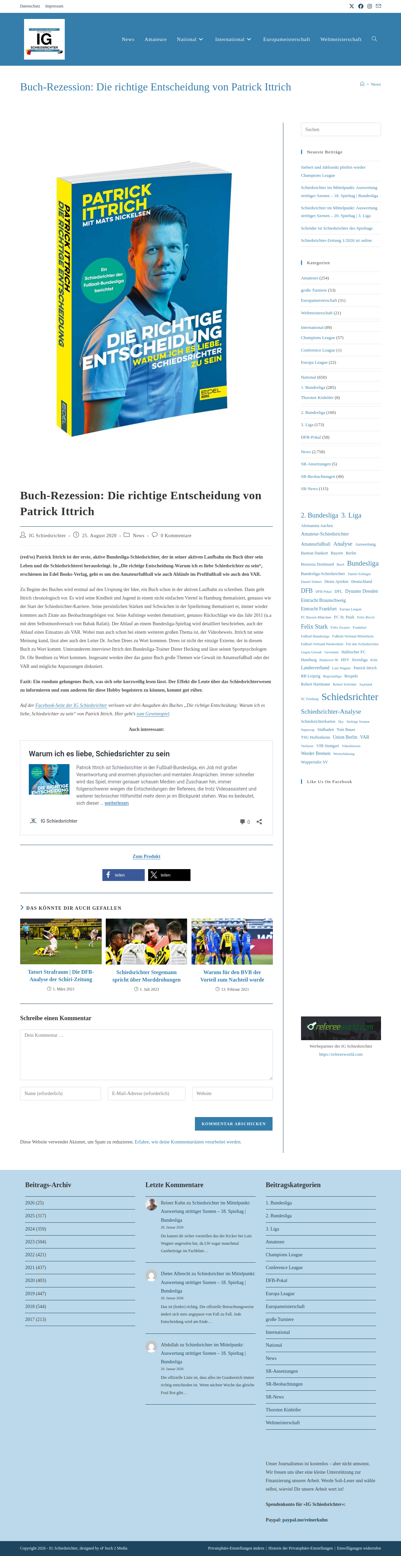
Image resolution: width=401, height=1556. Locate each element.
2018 (30, 1306)
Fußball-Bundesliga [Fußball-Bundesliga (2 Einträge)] (315, 636)
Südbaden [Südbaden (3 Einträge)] (325, 729)
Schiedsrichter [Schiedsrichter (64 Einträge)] (349, 696)
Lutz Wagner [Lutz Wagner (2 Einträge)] (341, 668)
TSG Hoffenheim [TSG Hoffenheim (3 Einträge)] (315, 737)
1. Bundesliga (313, 387)
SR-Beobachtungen (318, 476)
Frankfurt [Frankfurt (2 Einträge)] (359, 627)
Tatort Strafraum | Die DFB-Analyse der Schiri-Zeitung (61, 975)
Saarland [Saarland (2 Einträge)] (365, 684)
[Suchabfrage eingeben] (341, 129)
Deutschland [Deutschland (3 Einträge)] (361, 581)
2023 (30, 1241)
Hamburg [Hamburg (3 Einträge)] (309, 659)
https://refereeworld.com (341, 1054)
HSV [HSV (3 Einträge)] (345, 659)
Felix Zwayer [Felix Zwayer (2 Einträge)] (340, 627)
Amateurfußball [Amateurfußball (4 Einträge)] (315, 544)
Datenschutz (30, 6)
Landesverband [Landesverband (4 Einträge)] (315, 667)
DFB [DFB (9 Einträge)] (307, 590)
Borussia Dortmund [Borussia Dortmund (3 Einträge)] (317, 564)
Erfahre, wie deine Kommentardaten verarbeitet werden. (188, 1141)
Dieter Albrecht (176, 1273)
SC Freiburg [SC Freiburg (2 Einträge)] (310, 699)
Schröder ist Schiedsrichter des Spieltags (337, 228)
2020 (30, 1280)
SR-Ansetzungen (316, 463)
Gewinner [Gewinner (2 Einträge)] (331, 652)
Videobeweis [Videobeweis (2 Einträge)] (351, 746)
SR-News (309, 488)
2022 (30, 1254)
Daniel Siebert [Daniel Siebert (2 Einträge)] (311, 582)
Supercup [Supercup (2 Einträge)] (308, 730)
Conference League (318, 350)
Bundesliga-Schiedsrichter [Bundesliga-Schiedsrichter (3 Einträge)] (323, 573)
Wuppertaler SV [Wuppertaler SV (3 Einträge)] (314, 762)
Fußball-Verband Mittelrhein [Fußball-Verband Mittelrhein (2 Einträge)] (353, 636)
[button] (123, 875)
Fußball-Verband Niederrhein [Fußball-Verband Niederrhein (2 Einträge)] (322, 644)
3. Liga (307, 424)
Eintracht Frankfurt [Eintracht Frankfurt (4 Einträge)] (319, 608)
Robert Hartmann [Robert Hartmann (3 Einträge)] (315, 684)
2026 (30, 1202)
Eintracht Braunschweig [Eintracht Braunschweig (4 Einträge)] (323, 600)
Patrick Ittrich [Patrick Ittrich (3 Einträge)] (365, 668)
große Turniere (314, 290)
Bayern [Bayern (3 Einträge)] (337, 553)
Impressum (54, 6)
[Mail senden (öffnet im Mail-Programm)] (377, 6)
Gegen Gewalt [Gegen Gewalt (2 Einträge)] (311, 652)
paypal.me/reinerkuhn (304, 1519)
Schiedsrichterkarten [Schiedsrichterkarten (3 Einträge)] (318, 721)
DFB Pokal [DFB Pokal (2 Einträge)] (324, 591)
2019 (30, 1293)
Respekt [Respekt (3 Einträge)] (351, 676)
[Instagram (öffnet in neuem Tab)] (369, 6)
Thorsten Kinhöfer (317, 397)
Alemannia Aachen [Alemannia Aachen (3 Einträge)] (317, 525)
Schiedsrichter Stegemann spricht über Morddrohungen (147, 976)
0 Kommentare (176, 535)
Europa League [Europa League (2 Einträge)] (351, 609)
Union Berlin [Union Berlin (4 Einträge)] (345, 737)
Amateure (309, 277)
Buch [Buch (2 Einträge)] (340, 564)
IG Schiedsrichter (47, 535)
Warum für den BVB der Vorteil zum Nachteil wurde (232, 976)
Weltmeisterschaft (317, 312)
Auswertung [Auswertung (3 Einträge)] (365, 544)
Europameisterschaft (319, 300)
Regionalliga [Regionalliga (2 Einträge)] (332, 676)
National (308, 377)
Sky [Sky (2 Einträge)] (341, 721)
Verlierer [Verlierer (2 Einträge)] (307, 746)
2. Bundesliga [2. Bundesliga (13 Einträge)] (319, 515)
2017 (30, 1319)
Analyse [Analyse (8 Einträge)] (343, 544)
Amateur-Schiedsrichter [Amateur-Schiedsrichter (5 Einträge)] (325, 534)
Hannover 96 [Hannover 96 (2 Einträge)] (328, 660)
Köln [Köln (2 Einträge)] (373, 660)
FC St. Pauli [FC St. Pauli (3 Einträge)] (344, 617)
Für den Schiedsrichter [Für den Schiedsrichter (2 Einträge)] (362, 644)
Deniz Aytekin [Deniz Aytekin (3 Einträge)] (336, 581)
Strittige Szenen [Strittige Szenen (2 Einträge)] (357, 721)
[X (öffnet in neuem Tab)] (351, 6)
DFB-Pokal (311, 437)
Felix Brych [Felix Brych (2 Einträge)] (366, 617)
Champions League (318, 337)
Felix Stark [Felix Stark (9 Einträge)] (314, 626)
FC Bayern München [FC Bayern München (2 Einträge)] (316, 617)
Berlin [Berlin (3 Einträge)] (351, 553)
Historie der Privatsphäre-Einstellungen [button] (300, 1548)
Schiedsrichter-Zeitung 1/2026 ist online (336, 240)
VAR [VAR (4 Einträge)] (364, 737)
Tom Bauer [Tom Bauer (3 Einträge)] (346, 729)
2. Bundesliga (313, 412)
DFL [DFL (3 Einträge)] (338, 591)
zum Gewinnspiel (153, 713)
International (312, 327)
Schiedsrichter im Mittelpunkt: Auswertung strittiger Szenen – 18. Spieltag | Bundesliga (205, 1211)
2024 (30, 1229)
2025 (30, 1215)
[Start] (362, 84)
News (376, 84)
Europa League (314, 362)
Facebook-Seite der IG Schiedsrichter (71, 705)
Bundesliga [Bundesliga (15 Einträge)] (363, 563)
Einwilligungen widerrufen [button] (359, 1548)
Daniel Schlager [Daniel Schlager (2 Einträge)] (359, 574)
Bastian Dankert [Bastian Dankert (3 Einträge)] (314, 553)
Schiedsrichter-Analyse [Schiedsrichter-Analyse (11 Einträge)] (331, 711)
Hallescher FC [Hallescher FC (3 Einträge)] (353, 652)
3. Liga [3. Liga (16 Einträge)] (351, 515)
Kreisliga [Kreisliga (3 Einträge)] (359, 659)
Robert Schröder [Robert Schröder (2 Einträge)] (345, 684)
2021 (30, 1267)
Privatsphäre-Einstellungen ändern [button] (236, 1548)
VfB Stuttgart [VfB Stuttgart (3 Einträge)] (327, 745)
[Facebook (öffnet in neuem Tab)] (360, 6)
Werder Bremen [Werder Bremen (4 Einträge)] (315, 753)
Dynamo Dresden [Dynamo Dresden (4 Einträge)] (361, 591)
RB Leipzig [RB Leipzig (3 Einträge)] (310, 676)
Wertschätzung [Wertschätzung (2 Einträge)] (344, 754)
